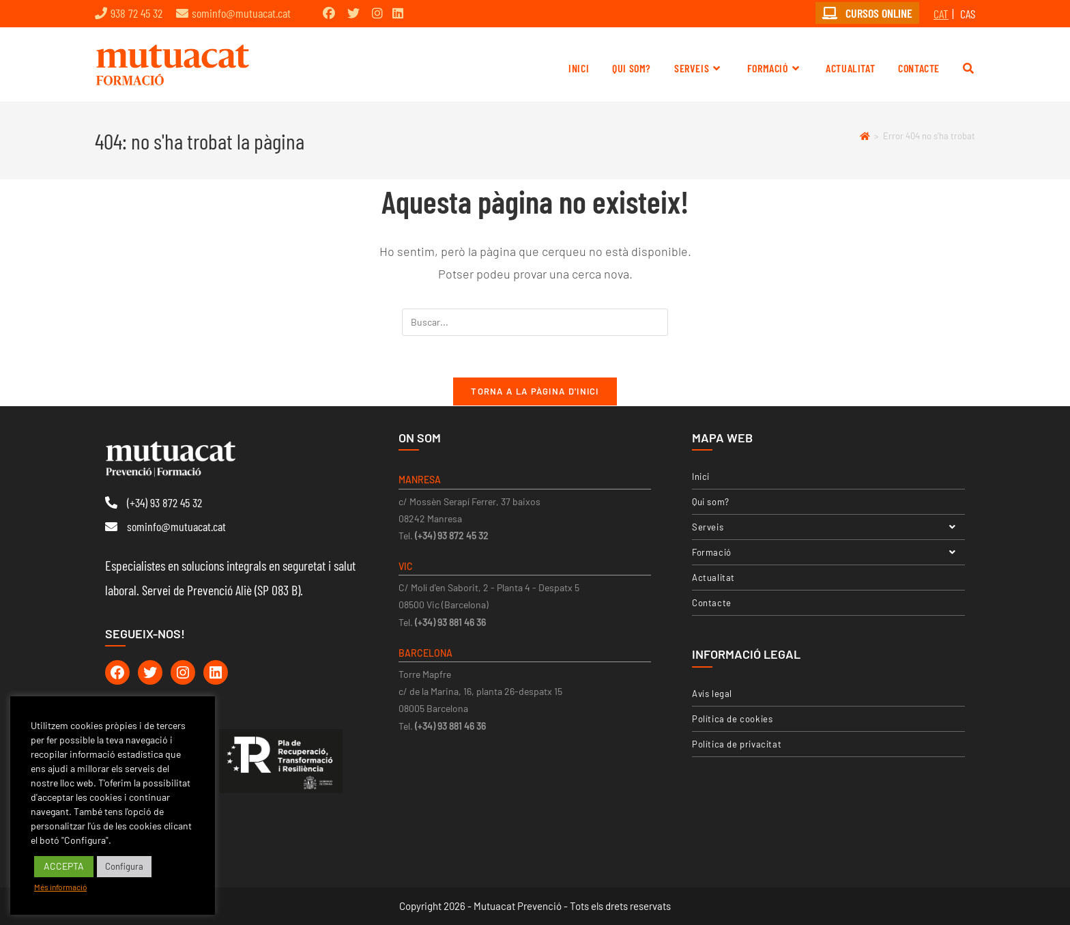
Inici (701, 476)
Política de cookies (732, 718)
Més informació (60, 887)
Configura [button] (124, 866)
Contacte (712, 602)
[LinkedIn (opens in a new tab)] (397, 12)
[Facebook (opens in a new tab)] (329, 12)
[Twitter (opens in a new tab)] (353, 12)
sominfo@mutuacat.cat (241, 12)
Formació (828, 552)
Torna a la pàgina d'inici (535, 391)
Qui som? (710, 501)
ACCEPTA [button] (64, 866)
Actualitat (713, 577)
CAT (941, 13)
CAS (967, 13)
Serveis (828, 527)
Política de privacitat (736, 744)
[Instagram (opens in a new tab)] (377, 12)
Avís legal (712, 693)
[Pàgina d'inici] (865, 135)
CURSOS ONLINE (867, 12)
